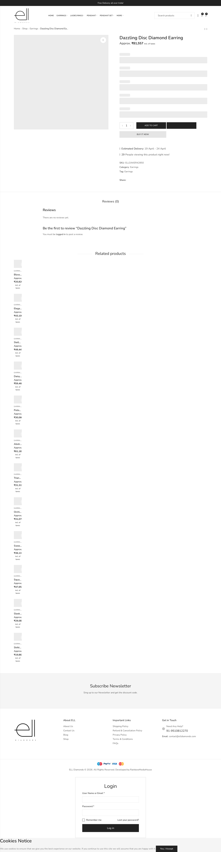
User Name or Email (93, 793)
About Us (68, 726)
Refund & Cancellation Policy (127, 730)
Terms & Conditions (123, 739)
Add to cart (151, 125)
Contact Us (68, 730)
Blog (65, 734)
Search (191, 15)
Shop (24, 28)
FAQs (115, 743)
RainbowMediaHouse (141, 769)
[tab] (110, 202)
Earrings (34, 28)
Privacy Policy (120, 734)
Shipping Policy (120, 726)
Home (17, 28)
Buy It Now (143, 134)
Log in (110, 828)
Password (88, 806)
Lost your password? (128, 820)
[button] (181, 125)
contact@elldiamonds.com (182, 736)
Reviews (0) (110, 201)
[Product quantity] (126, 126)
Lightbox (103, 40)
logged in (61, 234)
